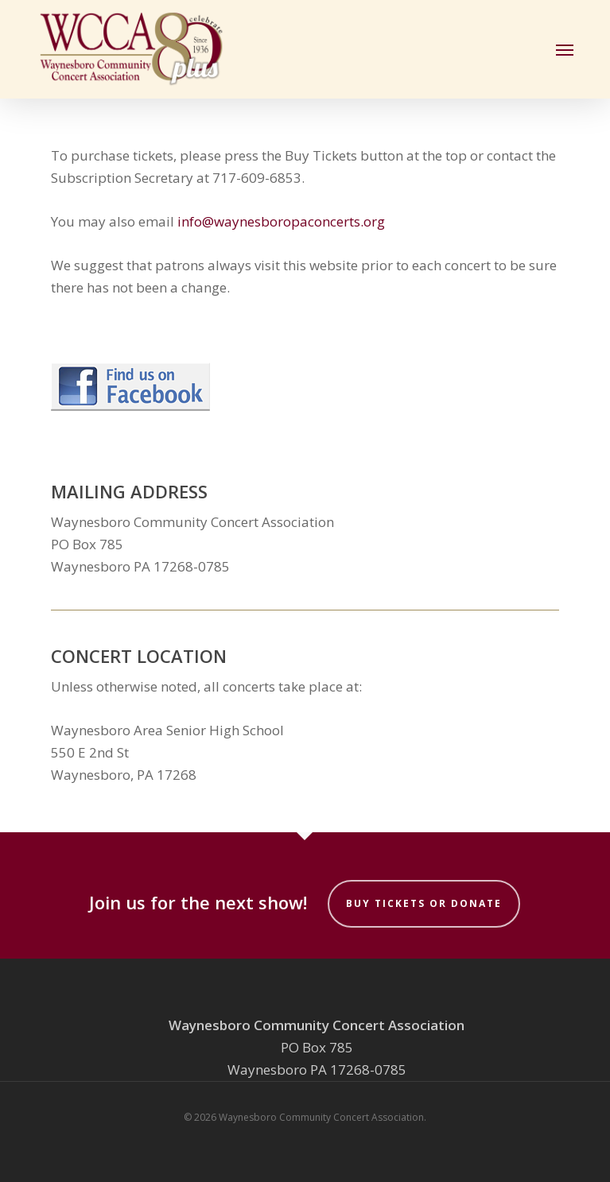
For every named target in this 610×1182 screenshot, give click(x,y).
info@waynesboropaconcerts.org (281, 221)
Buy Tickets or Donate (424, 903)
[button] (564, 49)
